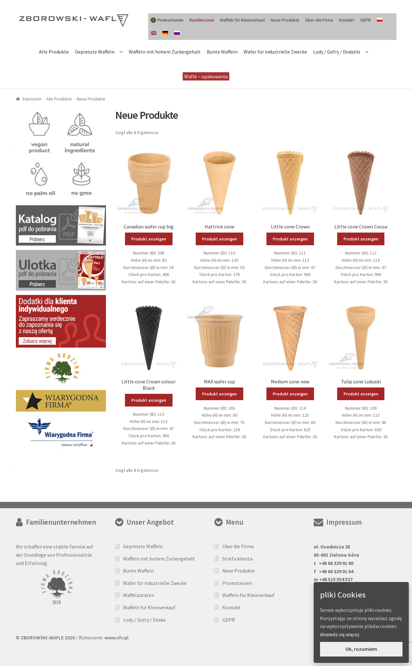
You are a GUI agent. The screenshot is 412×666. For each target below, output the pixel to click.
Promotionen (237, 583)
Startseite (32, 99)
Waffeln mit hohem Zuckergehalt (165, 51)
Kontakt (346, 20)
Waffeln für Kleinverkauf (242, 20)
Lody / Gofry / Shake (144, 620)
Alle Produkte (54, 51)
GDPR (365, 20)
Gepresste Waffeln (94, 51)
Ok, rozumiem (361, 649)
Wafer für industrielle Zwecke (275, 51)
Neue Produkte (285, 20)
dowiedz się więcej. (340, 634)
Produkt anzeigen (148, 239)
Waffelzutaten (138, 595)
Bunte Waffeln (222, 51)
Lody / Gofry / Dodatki (336, 51)
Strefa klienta (237, 558)
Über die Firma (319, 20)
